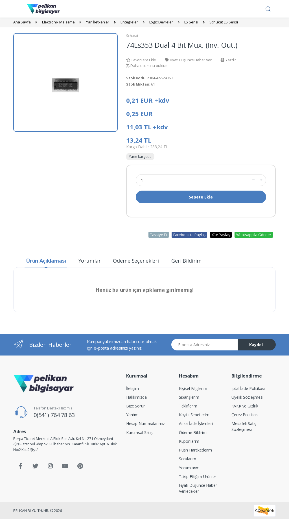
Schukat (132, 35)
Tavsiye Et (158, 234)
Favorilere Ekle (141, 59)
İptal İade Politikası (248, 388)
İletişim (132, 388)
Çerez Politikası (245, 414)
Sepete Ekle (201, 197)
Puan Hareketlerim (195, 450)
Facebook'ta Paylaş (189, 234)
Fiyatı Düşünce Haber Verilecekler (198, 488)
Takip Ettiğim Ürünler (197, 476)
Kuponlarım (189, 441)
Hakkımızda (136, 397)
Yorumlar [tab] (89, 260)
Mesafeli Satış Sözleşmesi (243, 426)
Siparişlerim (189, 397)
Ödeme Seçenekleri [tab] (136, 260)
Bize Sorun (136, 406)
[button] (268, 8)
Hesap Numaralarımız (145, 423)
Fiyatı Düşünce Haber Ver (188, 59)
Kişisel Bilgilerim (193, 388)
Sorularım (187, 458)
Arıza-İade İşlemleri (196, 423)
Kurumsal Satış (139, 432)
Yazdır (228, 59)
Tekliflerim (188, 406)
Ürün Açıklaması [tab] (46, 260)
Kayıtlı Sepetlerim (194, 414)
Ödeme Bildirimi (193, 432)
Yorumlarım (189, 467)
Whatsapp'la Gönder (253, 234)
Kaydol (256, 344)
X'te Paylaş (221, 234)
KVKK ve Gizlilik (244, 406)
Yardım (132, 414)
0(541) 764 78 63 (54, 415)
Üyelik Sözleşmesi (247, 397)
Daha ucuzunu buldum (147, 65)
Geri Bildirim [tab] (186, 260)
